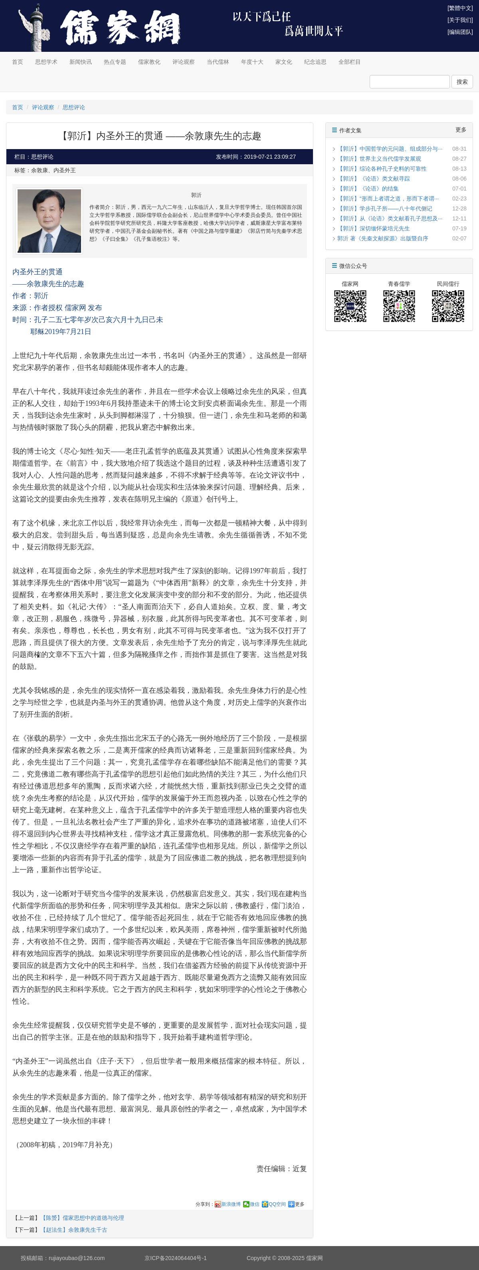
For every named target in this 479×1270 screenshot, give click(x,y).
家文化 (283, 62)
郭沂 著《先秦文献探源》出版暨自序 (382, 238)
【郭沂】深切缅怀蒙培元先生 (373, 228)
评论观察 (183, 62)
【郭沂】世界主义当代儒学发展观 (379, 158)
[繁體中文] (460, 8)
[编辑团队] (460, 32)
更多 (300, 1204)
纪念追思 (315, 62)
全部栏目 (349, 62)
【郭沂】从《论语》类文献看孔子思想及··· (390, 218)
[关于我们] (460, 20)
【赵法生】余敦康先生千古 (73, 1230)
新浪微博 (231, 1204)
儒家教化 (149, 62)
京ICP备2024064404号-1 (175, 1258)
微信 (254, 1204)
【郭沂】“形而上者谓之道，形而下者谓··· (388, 198)
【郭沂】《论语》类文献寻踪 (373, 178)
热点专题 (115, 62)
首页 (17, 62)
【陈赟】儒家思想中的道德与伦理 (82, 1218)
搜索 (462, 82)
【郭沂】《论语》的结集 (368, 188)
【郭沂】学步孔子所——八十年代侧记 (384, 208)
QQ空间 (277, 1204)
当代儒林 (218, 62)
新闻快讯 (80, 62)
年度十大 (252, 62)
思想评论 (74, 107)
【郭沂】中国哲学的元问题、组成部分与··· (390, 148)
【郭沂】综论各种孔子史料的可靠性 (382, 168)
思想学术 (46, 62)
